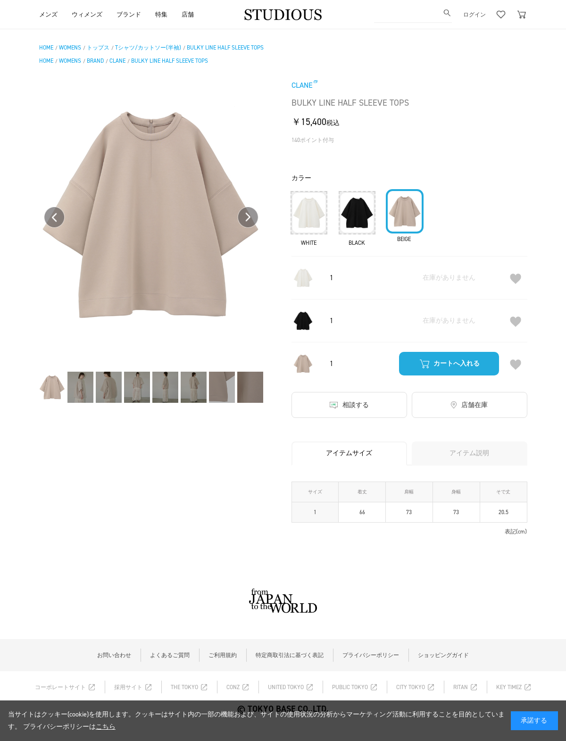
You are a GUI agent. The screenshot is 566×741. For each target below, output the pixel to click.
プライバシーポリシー (370, 655)
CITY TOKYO (410, 687)
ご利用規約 (222, 655)
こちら (106, 726)
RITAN (460, 687)
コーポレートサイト (60, 687)
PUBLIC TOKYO (350, 687)
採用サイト (128, 687)
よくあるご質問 (170, 655)
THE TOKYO (184, 687)
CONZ (233, 687)
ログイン (474, 14)
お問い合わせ (114, 655)
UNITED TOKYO (286, 687)
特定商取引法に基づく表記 (290, 655)
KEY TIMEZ (509, 687)
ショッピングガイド (443, 655)
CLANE (302, 85)
